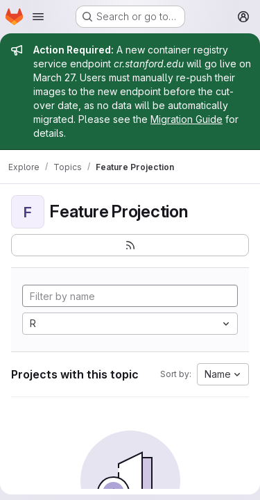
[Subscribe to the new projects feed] (130, 245)
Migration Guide (186, 119)
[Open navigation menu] (38, 17)
